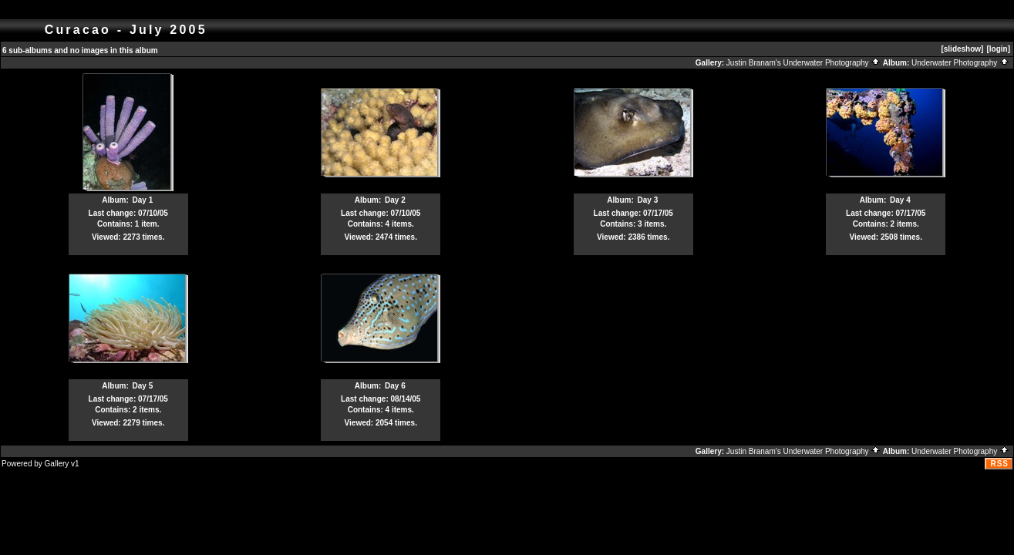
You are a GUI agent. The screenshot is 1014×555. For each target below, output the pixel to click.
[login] (998, 49)
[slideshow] (962, 49)
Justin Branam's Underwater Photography (803, 63)
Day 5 (143, 386)
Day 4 (900, 200)
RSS (999, 463)
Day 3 (648, 200)
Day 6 (395, 386)
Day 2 (395, 200)
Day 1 (143, 200)
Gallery (57, 463)
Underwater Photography (960, 63)
